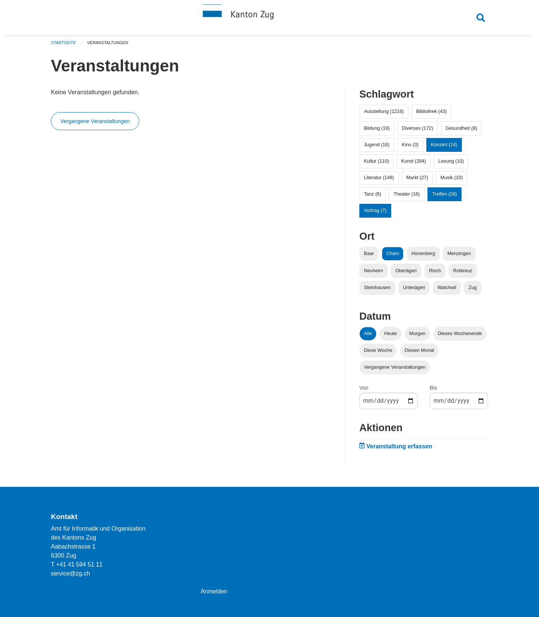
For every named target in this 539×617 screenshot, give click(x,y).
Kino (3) (410, 146)
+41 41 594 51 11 (79, 564)
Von (363, 390)
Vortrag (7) (375, 212)
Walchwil (447, 289)
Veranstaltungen (107, 45)
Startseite (63, 45)
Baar (369, 255)
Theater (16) (406, 196)
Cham (392, 255)
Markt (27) (417, 179)
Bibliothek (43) (431, 113)
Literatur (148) (379, 179)
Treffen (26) (444, 196)
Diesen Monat (419, 352)
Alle (368, 335)
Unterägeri (414, 289)
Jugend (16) (376, 146)
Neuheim (373, 272)
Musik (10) (452, 179)
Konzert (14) (444, 146)
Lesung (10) (451, 163)
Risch (435, 272)
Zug (473, 289)
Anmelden (214, 591)
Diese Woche (378, 352)
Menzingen (459, 255)
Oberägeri (406, 272)
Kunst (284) (413, 163)
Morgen (417, 335)
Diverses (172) (417, 130)
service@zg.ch (70, 573)
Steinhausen (377, 289)
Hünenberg (423, 255)
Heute (390, 335)
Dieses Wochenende (460, 335)
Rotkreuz (462, 272)
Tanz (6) (372, 196)
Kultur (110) (376, 163)
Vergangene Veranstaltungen (95, 123)
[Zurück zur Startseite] (269, 18)
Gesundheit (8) (461, 130)
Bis (433, 390)
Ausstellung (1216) (384, 113)
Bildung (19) (377, 130)
